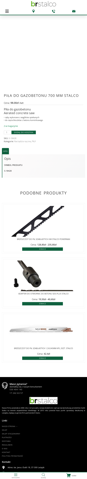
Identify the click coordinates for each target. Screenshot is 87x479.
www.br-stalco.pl (11, 464)
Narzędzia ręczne (22, 99)
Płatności (7, 395)
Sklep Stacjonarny (11, 391)
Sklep (4, 388)
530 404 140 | (21, 431)
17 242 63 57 (16, 351)
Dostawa (6, 399)
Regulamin (7, 402)
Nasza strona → (10, 384)
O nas (4, 406)
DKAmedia (50, 470)
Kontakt (6, 410)
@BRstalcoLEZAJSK (11, 457)
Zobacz (42, 207)
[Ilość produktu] (7, 90)
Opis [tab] (5, 109)
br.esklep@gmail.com (24, 437)
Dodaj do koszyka (23, 90)
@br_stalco (8, 461)
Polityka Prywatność (12, 414)
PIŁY (34, 99)
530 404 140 (16, 347)
